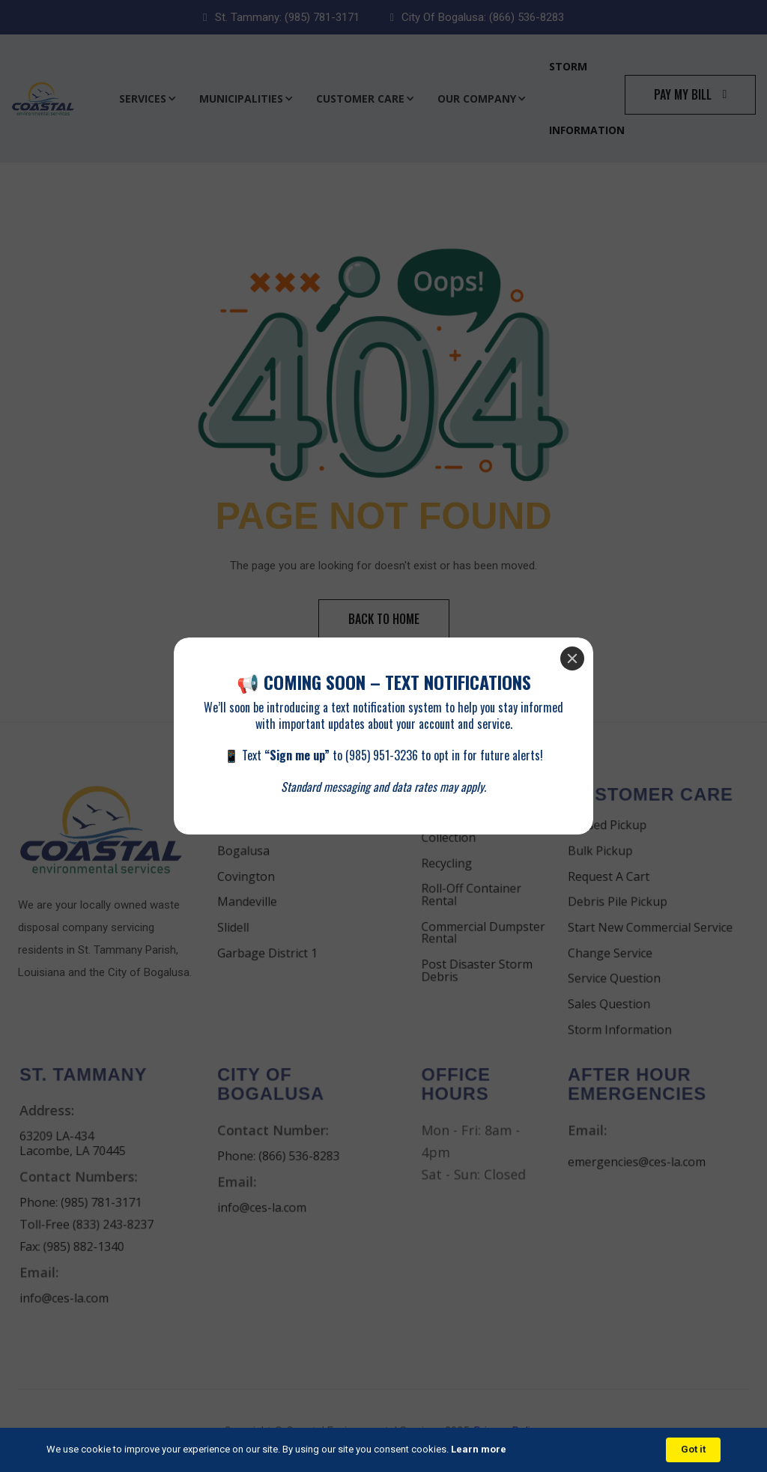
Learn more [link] (478, 1449)
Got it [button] (693, 1449)
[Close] (572, 658)
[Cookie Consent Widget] (383, 1450)
